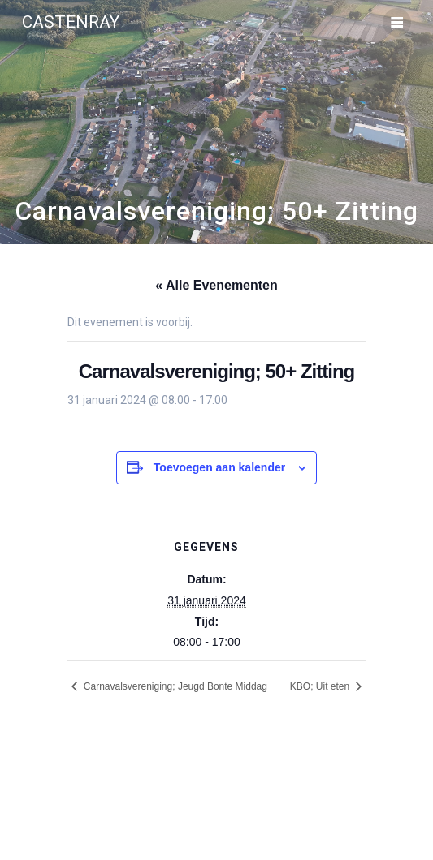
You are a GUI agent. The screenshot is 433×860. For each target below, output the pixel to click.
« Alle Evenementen (216, 285)
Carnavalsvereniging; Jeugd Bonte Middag (173, 686)
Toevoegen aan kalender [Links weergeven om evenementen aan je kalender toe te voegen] (219, 467)
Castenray (70, 22)
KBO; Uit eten (321, 686)
